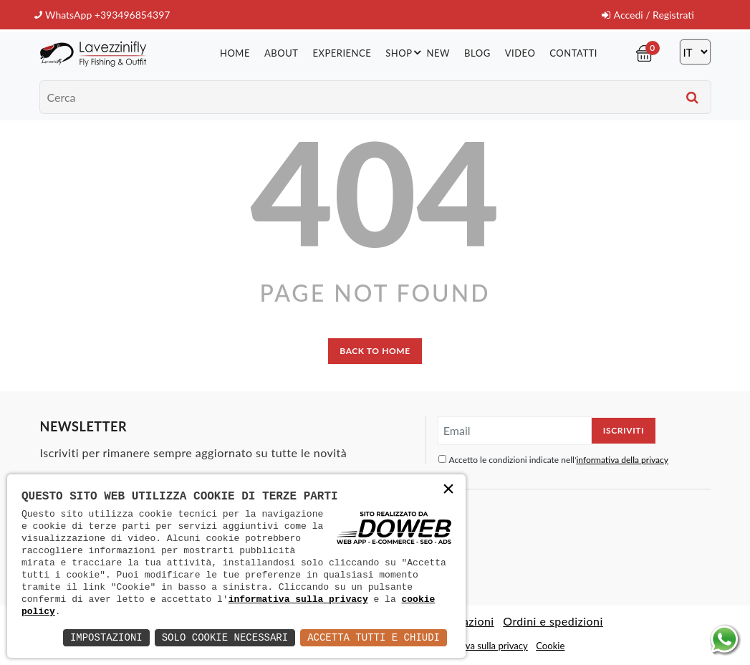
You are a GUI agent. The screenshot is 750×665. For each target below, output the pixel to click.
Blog (477, 53)
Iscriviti (623, 430)
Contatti (573, 53)
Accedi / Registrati (648, 15)
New (438, 53)
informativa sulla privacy (298, 599)
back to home (375, 350)
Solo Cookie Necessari (225, 637)
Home (235, 53)
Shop (405, 52)
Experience (341, 53)
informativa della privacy (622, 459)
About (281, 53)
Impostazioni (106, 637)
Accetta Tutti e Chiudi (373, 637)
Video (520, 53)
